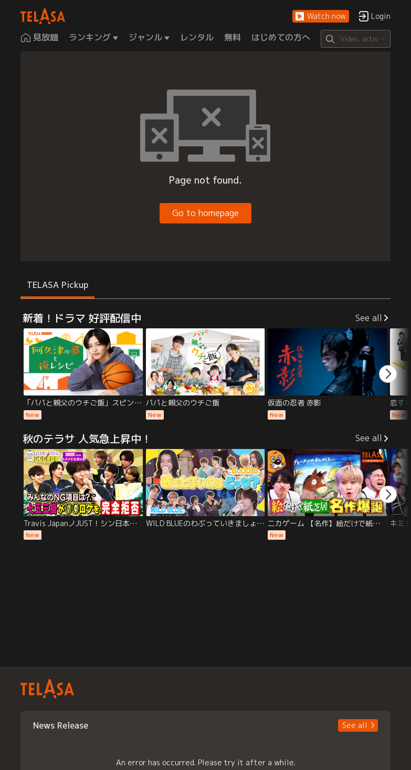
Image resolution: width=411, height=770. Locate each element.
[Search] (356, 39)
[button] (320, 16)
